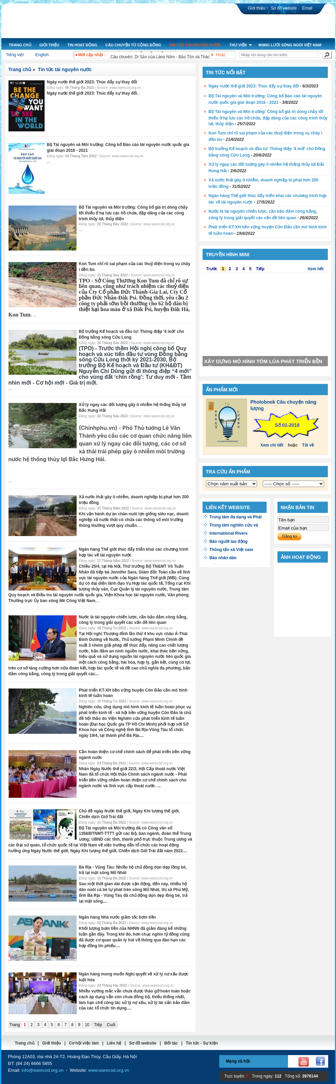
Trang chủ (20, 69)
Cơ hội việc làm (84, 1043)
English (42, 54)
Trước (212, 268)
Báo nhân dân (222, 557)
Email (307, 8)
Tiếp (98, 1024)
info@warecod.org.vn (42, 1070)
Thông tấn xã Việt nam (231, 549)
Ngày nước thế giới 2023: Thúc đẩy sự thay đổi (92, 82)
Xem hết (315, 268)
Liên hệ (114, 1043)
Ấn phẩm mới (222, 389)
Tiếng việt (14, 54)
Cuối (111, 1024)
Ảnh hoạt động (301, 557)
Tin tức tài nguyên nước (65, 69)
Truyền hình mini (228, 254)
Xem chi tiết (272, 445)
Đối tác (171, 1043)
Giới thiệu (256, 8)
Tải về (308, 445)
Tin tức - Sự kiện (202, 1043)
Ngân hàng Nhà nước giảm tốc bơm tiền (117, 917)
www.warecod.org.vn (108, 1070)
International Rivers (228, 533)
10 (87, 1024)
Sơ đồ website (284, 8)
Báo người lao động (228, 541)
